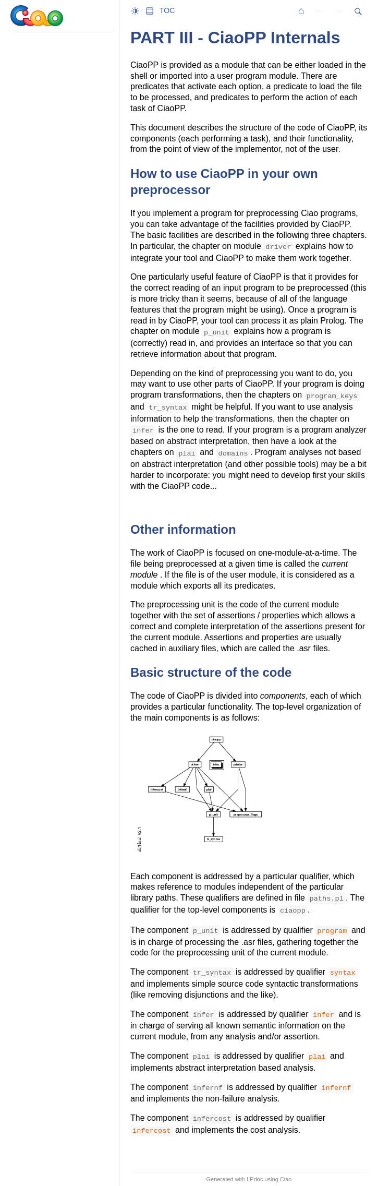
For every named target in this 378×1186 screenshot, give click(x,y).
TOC (167, 10)
